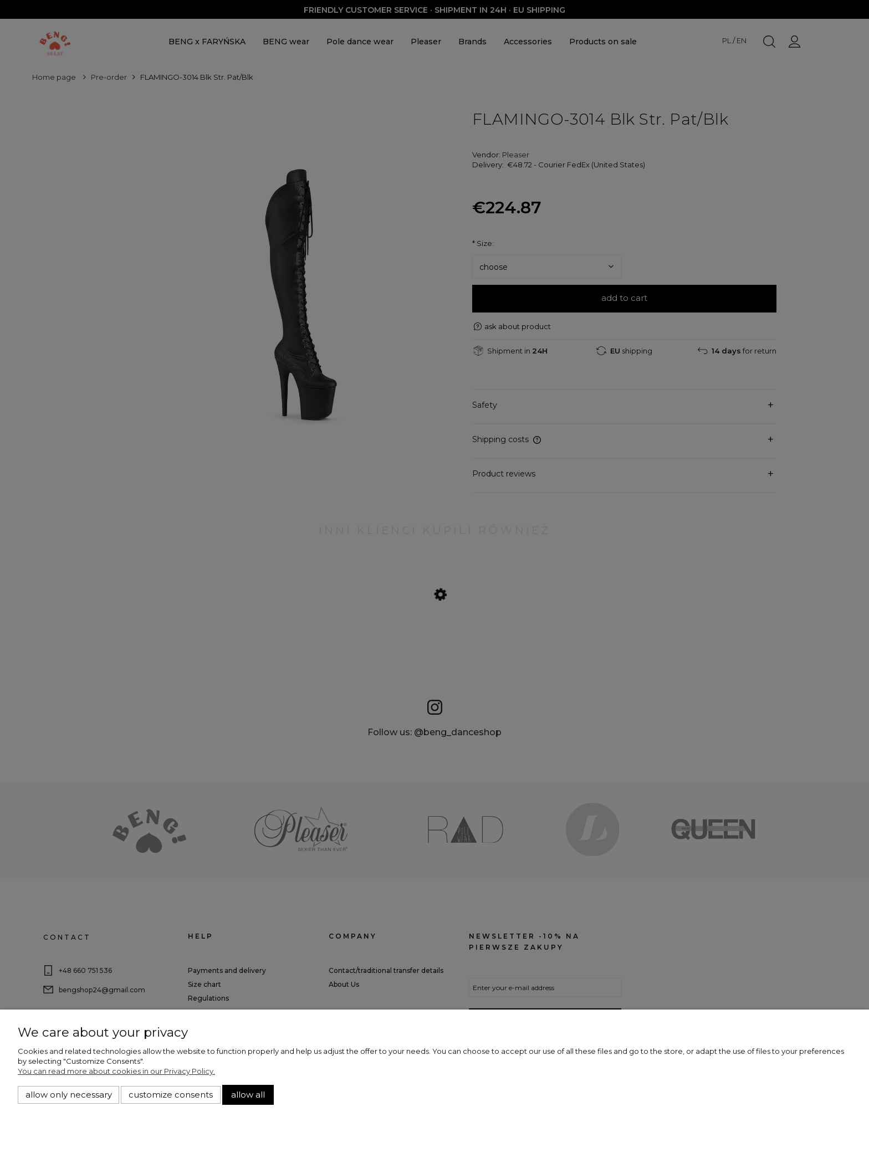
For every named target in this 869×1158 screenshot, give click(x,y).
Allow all (248, 1095)
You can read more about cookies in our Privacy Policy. (116, 1071)
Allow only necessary (68, 1095)
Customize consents (171, 1095)
